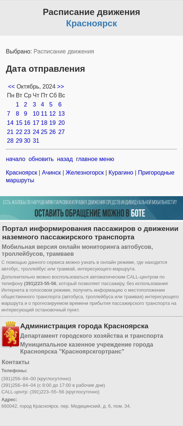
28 (10, 141)
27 (61, 132)
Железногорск (84, 172)
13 (61, 114)
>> (60, 86)
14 (10, 123)
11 (44, 114)
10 (36, 114)
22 (19, 132)
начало (15, 159)
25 (44, 132)
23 (27, 132)
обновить (41, 159)
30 (27, 141)
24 (36, 132)
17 (36, 123)
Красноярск (22, 172)
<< (12, 86)
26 (52, 132)
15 (19, 123)
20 (61, 123)
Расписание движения (64, 51)
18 (44, 123)
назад (65, 159)
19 (52, 123)
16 (27, 123)
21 (10, 132)
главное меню (95, 159)
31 (36, 141)
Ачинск (51, 172)
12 (52, 114)
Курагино (121, 172)
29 (19, 141)
